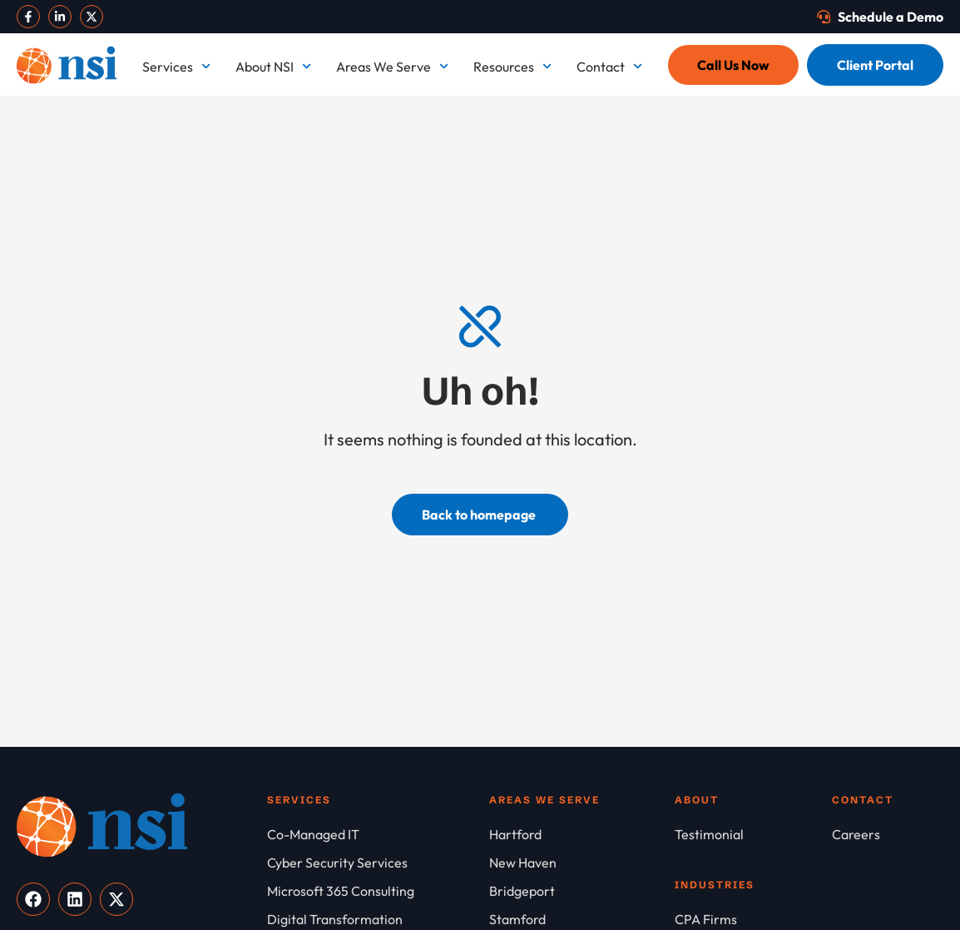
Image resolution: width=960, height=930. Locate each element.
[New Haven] (582, 863)
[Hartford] (582, 834)
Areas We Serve (392, 66)
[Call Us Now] (733, 65)
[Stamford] (582, 919)
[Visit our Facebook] (28, 16)
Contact (609, 66)
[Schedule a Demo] (880, 17)
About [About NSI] (697, 799)
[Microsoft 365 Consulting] (378, 891)
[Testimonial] (753, 834)
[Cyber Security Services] (378, 863)
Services (176, 66)
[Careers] (887, 834)
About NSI (273, 66)
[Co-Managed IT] (378, 834)
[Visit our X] (91, 16)
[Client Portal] (875, 65)
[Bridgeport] (582, 891)
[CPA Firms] (753, 919)
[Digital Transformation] (378, 919)
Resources (512, 66)
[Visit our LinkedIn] (60, 16)
